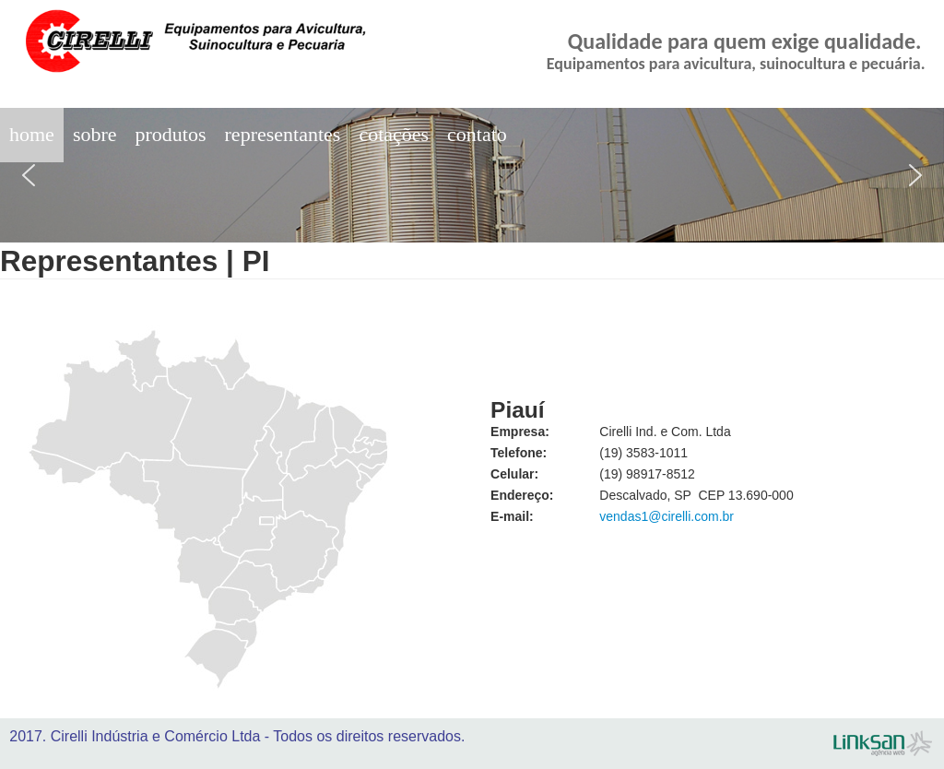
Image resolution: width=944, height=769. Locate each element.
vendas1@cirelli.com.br (666, 516)
